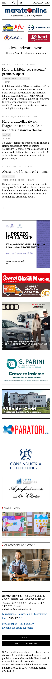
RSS (4, 617)
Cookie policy (27, 623)
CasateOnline (25, 614)
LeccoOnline (40, 614)
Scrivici (26, 637)
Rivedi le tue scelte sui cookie (17, 627)
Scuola (6, 135)
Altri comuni (9, 180)
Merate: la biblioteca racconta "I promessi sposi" (25, 71)
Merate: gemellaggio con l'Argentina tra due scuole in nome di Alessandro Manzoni (23, 125)
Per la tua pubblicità (26, 643)
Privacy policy (9, 623)
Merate (6, 82)
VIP (20, 617)
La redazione (9, 614)
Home (9, 53)
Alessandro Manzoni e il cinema (25, 172)
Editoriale (8, 176)
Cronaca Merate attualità (16, 78)
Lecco (21, 180)
